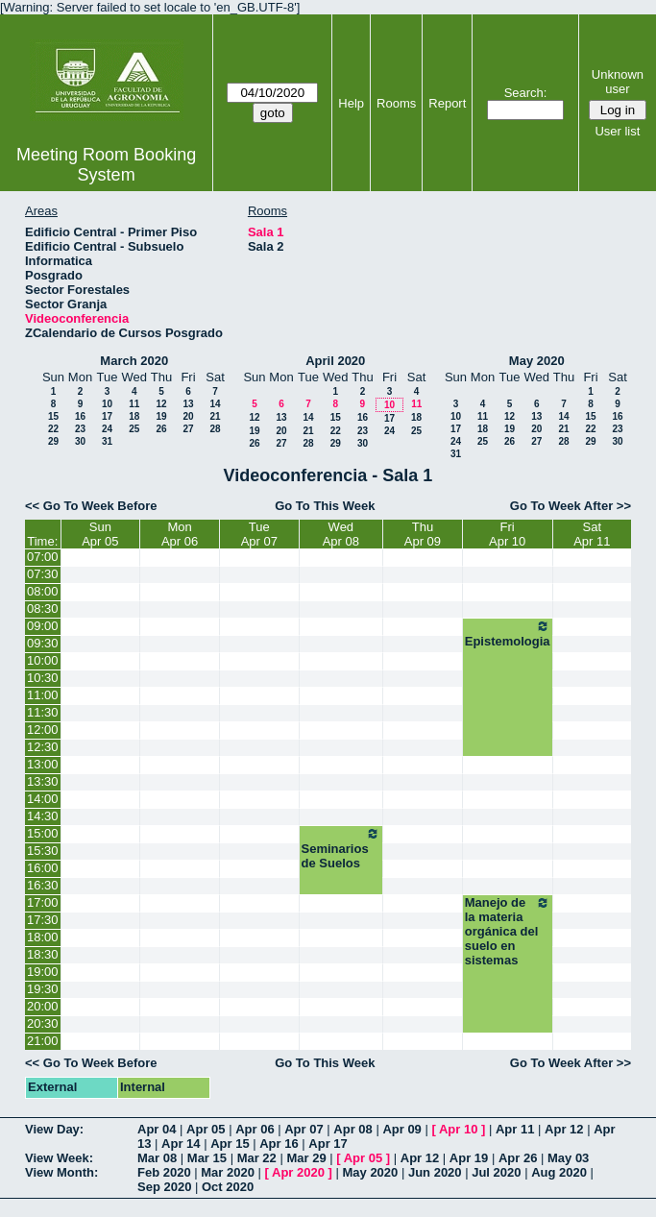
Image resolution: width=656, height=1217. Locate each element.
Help (351, 103)
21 (214, 416)
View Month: (61, 1172)
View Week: (59, 1158)
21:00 (43, 1041)
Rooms (396, 103)
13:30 (43, 781)
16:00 (43, 868)
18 (134, 416)
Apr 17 (327, 1143)
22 (53, 429)
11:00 (43, 695)
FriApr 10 (507, 534)
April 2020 (335, 360)
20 (187, 416)
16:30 (43, 885)
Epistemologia (507, 633)
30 (80, 441)
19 (161, 416)
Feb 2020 (164, 1172)
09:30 (43, 643)
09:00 (43, 626)
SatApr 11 (591, 534)
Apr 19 (468, 1158)
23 (80, 429)
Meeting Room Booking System (106, 164)
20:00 (43, 1006)
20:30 (43, 1023)
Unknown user (618, 81)
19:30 (43, 989)
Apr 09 (401, 1129)
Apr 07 (303, 1129)
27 (187, 429)
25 (134, 429)
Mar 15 (207, 1158)
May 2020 (537, 360)
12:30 (43, 747)
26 (161, 429)
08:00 (43, 591)
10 (107, 404)
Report (447, 103)
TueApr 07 (259, 534)
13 (187, 404)
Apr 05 (205, 1129)
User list (617, 131)
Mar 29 (306, 1158)
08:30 (43, 608)
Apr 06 (254, 1129)
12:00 (43, 729)
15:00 (43, 833)
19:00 (43, 971)
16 (80, 416)
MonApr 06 (179, 534)
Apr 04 (156, 1129)
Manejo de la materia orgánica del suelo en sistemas (507, 931)
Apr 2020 (298, 1172)
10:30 (43, 677)
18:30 (43, 954)
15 (53, 416)
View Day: (54, 1129)
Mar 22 (257, 1158)
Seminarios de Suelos (341, 848)
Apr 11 (515, 1129)
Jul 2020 (496, 1172)
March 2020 (134, 360)
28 (214, 429)
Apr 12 (564, 1129)
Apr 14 (180, 1143)
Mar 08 (157, 1158)
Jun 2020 (435, 1172)
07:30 (43, 574)
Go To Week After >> (570, 506)
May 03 (568, 1158)
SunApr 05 (100, 534)
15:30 (43, 850)
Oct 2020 (228, 1187)
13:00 (43, 764)
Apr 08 (352, 1129)
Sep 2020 (164, 1187)
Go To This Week (325, 506)
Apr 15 (229, 1143)
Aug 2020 (559, 1172)
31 (107, 441)
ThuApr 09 (422, 534)
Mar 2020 (228, 1172)
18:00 (43, 937)
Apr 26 (517, 1158)
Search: (525, 92)
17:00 (43, 902)
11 (134, 404)
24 (107, 429)
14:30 (43, 816)
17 (107, 416)
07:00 (43, 556)
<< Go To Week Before (91, 506)
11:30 (43, 712)
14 (214, 404)
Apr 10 (458, 1129)
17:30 (43, 920)
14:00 (43, 798)
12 (161, 404)
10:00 (43, 660)
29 (53, 441)
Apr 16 (278, 1143)
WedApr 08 (341, 534)
